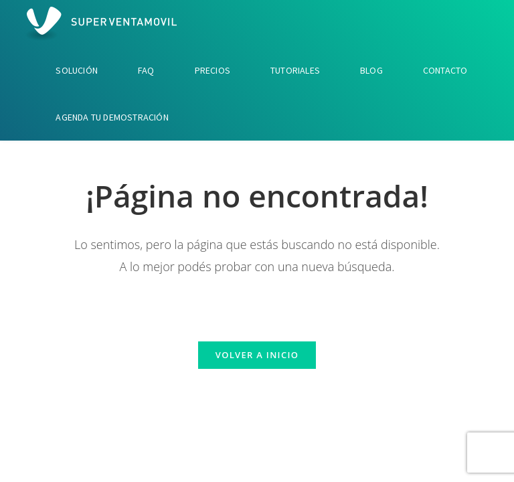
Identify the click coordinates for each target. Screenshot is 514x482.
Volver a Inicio (257, 355)
